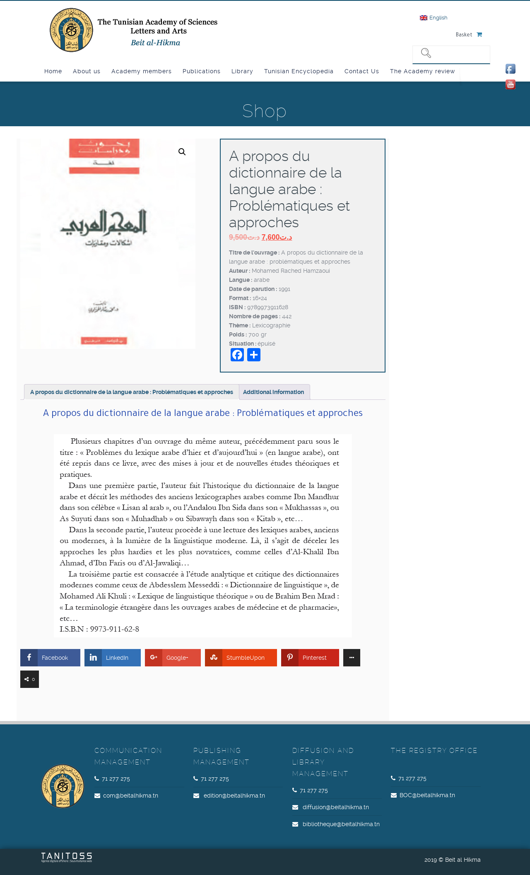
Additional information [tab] (273, 392)
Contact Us (361, 71)
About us (87, 71)
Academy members (141, 71)
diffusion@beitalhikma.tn (336, 807)
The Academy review (422, 71)
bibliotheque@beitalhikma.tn (341, 824)
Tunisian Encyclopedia (299, 71)
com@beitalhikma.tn (130, 795)
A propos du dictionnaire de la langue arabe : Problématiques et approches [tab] (131, 392)
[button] (182, 151)
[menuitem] (434, 17)
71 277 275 (116, 778)
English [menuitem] (438, 17)
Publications (202, 71)
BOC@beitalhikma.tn (427, 795)
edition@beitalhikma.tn (234, 795)
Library (242, 71)
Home (53, 71)
